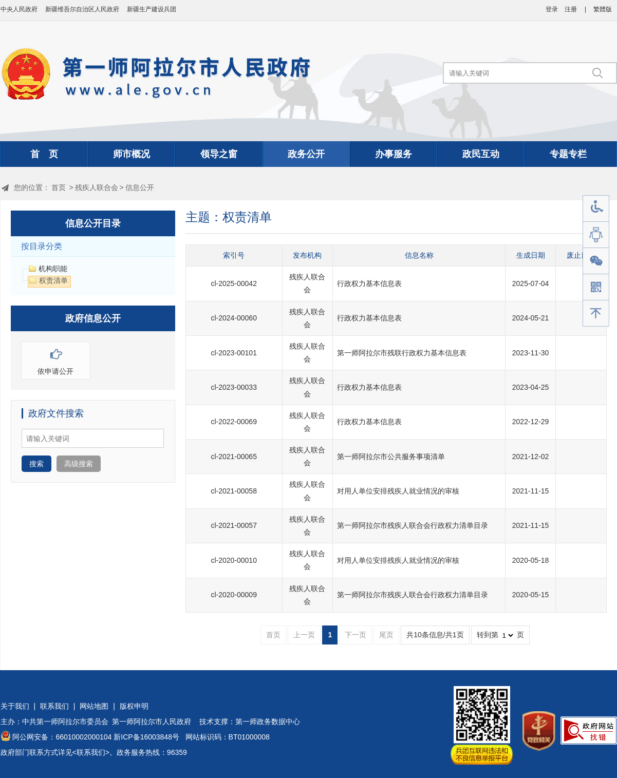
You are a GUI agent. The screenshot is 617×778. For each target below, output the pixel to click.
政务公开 (306, 154)
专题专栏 (568, 154)
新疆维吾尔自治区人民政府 (82, 9)
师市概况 (131, 154)
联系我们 (54, 706)
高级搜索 (78, 464)
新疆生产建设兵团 (151, 9)
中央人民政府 (19, 9)
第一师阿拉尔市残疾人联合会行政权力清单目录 (412, 525)
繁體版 (602, 9)
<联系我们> (90, 752)
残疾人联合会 (96, 187)
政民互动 (480, 154)
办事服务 (393, 154)
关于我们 (15, 706)
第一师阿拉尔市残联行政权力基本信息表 (401, 353)
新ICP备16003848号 (146, 737)
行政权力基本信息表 (369, 283)
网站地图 (94, 706)
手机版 (596, 287)
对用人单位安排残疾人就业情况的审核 (398, 491)
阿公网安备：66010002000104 (61, 737)
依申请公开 (56, 358)
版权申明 (134, 706)
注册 (571, 9)
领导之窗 (218, 154)
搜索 (36, 464)
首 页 (44, 154)
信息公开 (139, 187)
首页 (58, 187)
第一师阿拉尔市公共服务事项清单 (391, 456)
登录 (552, 9)
